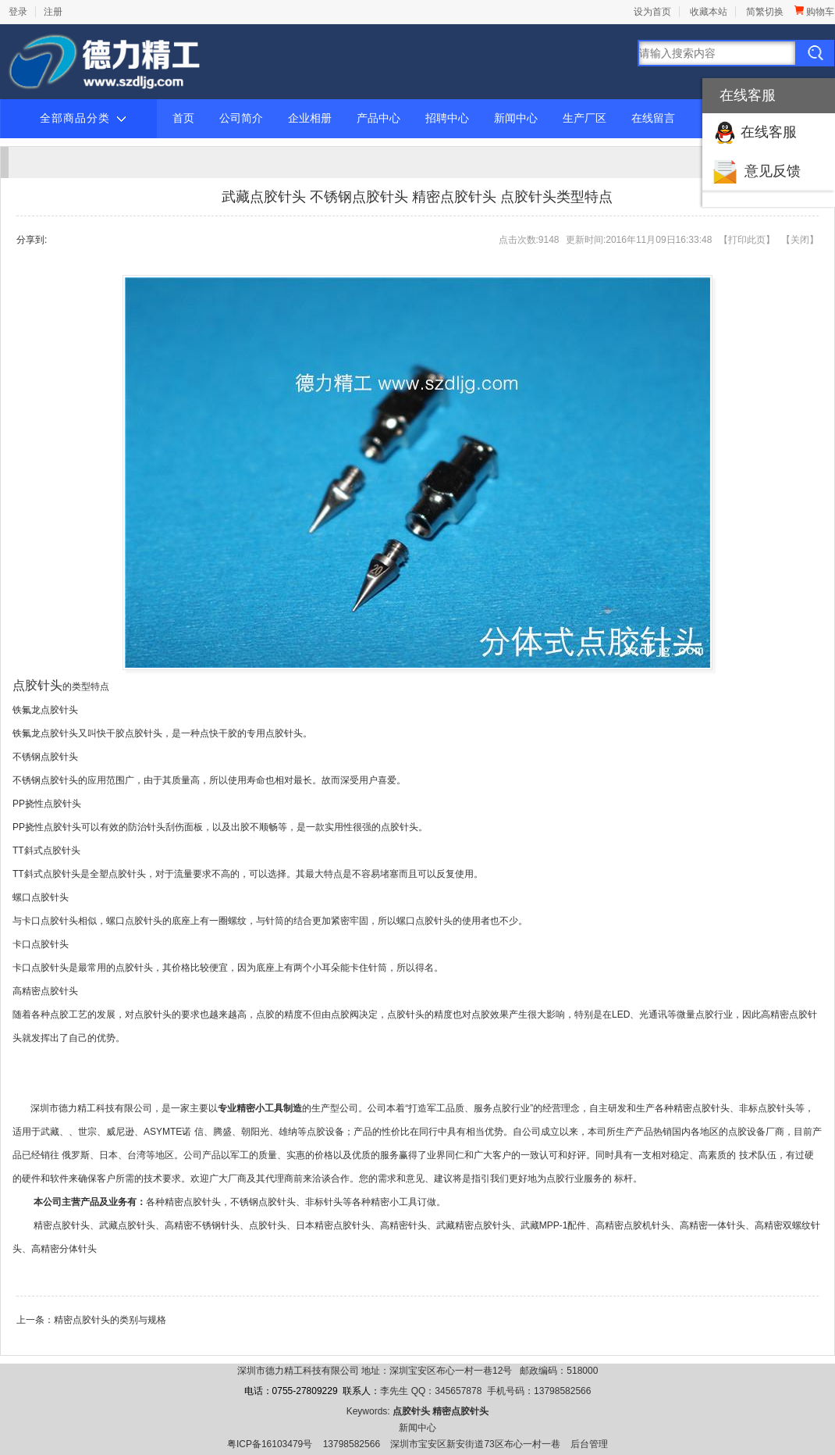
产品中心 (378, 118)
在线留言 (653, 118)
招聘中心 (447, 118)
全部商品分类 (83, 119)
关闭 (800, 239)
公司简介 (241, 118)
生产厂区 (584, 118)
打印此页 (747, 239)
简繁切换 (764, 11)
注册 (53, 11)
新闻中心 (516, 118)
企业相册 (310, 118)
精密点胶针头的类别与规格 (110, 1319)
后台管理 (589, 1444)
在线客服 (769, 132)
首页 (183, 118)
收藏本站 (708, 11)
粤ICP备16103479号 (269, 1444)
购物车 (814, 11)
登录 (18, 11)
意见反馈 (772, 171)
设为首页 (652, 11)
